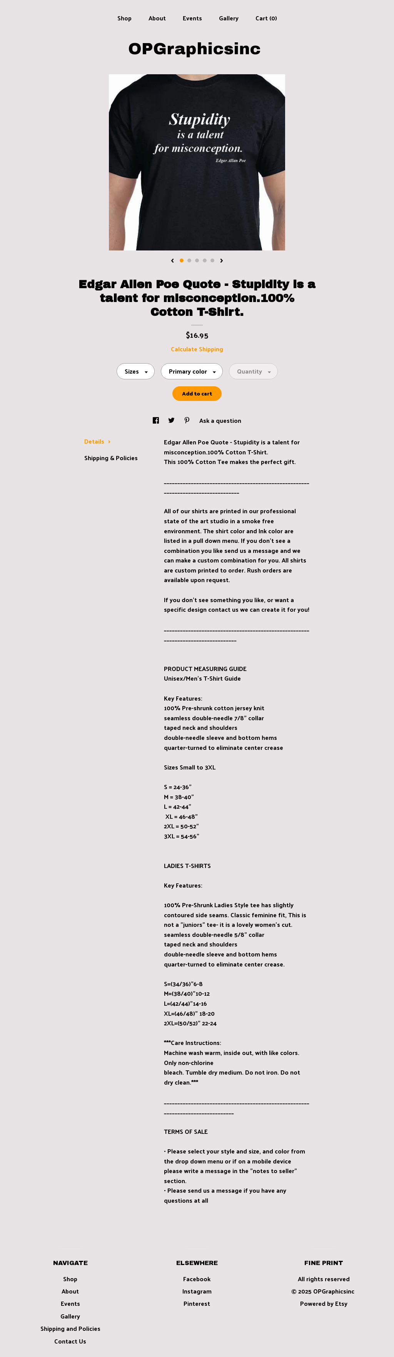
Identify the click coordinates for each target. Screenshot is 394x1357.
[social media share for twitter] (172, 420)
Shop (124, 17)
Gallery (229, 17)
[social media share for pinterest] (188, 420)
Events (192, 17)
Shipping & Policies (111, 457)
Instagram (197, 1291)
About (157, 17)
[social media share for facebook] (156, 420)
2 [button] (189, 260)
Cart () (266, 17)
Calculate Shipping (197, 348)
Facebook (196, 1278)
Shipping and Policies (70, 1328)
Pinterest (197, 1303)
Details (97, 441)
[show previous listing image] (172, 261)
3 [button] (197, 260)
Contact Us (70, 1341)
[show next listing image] (222, 261)
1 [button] (182, 260)
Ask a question (220, 420)
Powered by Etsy (323, 1303)
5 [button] (212, 260)
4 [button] (205, 260)
